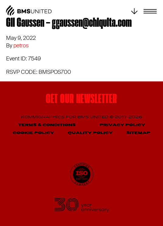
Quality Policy (90, 133)
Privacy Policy (122, 125)
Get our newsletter (81, 100)
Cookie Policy (33, 133)
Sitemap (138, 133)
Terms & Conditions (47, 125)
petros (21, 45)
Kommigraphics (43, 117)
